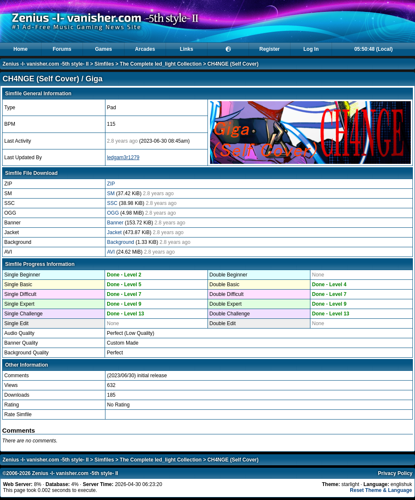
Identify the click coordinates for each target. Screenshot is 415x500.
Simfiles (104, 64)
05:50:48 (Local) (373, 49)
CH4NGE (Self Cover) (233, 64)
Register (269, 49)
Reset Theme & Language (381, 490)
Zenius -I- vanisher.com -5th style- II (46, 64)
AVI (111, 252)
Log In (311, 49)
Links (186, 49)
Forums (62, 49)
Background (121, 242)
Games (103, 49)
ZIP (111, 184)
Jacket (115, 232)
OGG (113, 213)
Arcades (145, 49)
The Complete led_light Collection (161, 64)
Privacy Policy (395, 473)
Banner (116, 223)
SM (111, 193)
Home (21, 49)
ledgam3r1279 (123, 157)
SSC (113, 203)
